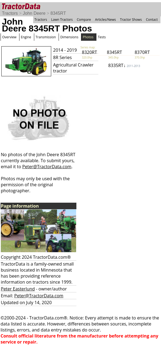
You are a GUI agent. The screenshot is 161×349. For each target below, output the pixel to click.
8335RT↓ (124, 65)
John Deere (34, 13)
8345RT (58, 13)
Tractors (10, 13)
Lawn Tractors (62, 19)
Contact (152, 19)
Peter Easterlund (18, 289)
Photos (88, 37)
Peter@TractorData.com (46, 167)
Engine (26, 37)
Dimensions (69, 37)
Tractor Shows (131, 19)
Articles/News (105, 19)
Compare (84, 19)
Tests (102, 37)
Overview (9, 37)
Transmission (46, 37)
